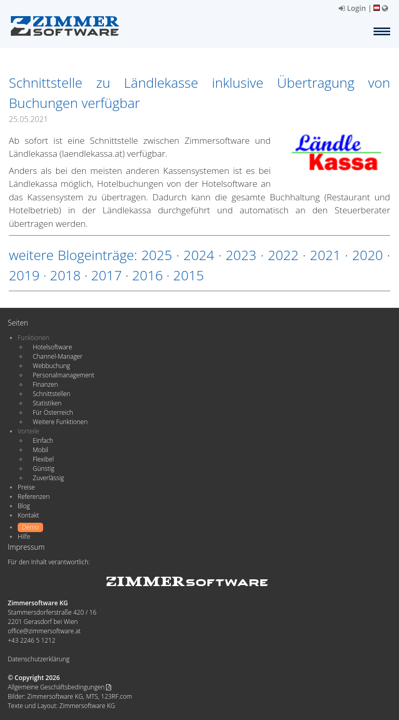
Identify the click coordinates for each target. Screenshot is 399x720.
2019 (24, 275)
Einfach (43, 440)
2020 (367, 255)
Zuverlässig (48, 477)
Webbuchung (51, 365)
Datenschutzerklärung (39, 659)
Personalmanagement (64, 375)
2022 (283, 255)
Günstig (43, 468)
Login (352, 8)
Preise (26, 487)
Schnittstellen (51, 393)
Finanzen (45, 384)
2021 (325, 255)
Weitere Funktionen (60, 421)
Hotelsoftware (52, 347)
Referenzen (33, 496)
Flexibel (43, 459)
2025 (156, 255)
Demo (30, 527)
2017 (106, 275)
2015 (188, 275)
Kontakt (28, 515)
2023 (240, 255)
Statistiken (47, 403)
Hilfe (24, 536)
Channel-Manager (58, 356)
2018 (65, 275)
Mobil (40, 449)
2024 (198, 255)
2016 (147, 275)
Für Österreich (53, 412)
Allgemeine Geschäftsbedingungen (59, 687)
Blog (24, 505)
